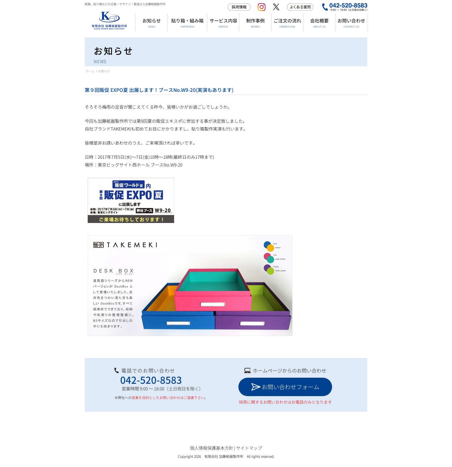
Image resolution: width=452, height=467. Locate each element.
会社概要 (319, 23)
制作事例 (255, 23)
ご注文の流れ (287, 23)
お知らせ (151, 23)
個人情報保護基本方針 (211, 448)
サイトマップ (249, 448)
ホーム (90, 71)
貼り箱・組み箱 (187, 23)
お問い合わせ (351, 23)
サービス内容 (223, 23)
